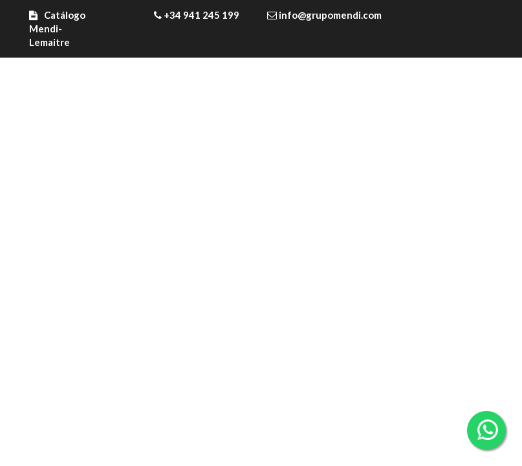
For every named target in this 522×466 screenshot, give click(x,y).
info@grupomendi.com (324, 15)
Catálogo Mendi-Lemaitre (57, 28)
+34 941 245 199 (196, 15)
